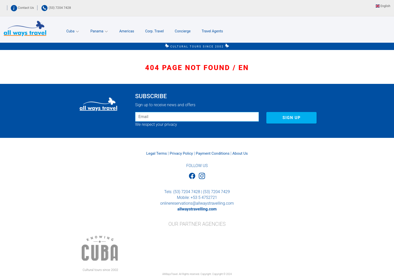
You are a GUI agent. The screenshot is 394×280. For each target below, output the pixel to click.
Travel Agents (212, 31)
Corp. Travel (154, 31)
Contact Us (23, 8)
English (383, 6)
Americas (126, 31)
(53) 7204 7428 (56, 8)
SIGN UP (291, 117)
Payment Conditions (212, 153)
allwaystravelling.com (197, 209)
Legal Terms (156, 153)
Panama (99, 31)
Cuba (72, 31)
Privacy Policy (181, 153)
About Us (240, 153)
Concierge (183, 31)
